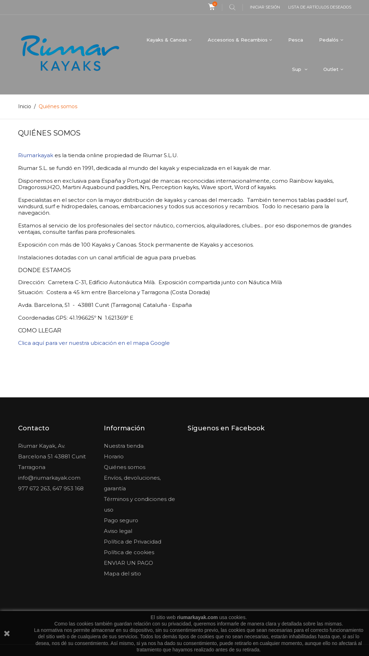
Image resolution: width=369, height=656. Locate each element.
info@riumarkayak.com (49, 477)
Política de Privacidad (132, 541)
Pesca (295, 40)
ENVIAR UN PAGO (128, 562)
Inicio (24, 106)
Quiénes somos (124, 467)
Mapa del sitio (122, 573)
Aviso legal (118, 531)
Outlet (331, 69)
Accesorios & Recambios (238, 40)
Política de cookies (129, 552)
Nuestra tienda (124, 445)
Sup (297, 69)
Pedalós (329, 40)
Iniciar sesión (265, 7)
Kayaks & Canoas (166, 40)
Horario (114, 456)
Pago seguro (121, 520)
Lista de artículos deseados (319, 7)
